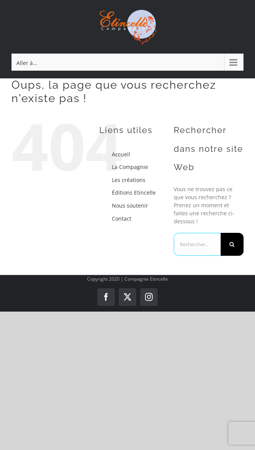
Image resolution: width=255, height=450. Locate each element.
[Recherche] (232, 244)
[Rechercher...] (197, 244)
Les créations (128, 180)
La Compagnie (130, 167)
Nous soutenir (130, 205)
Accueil (121, 154)
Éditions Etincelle (134, 192)
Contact (121, 218)
